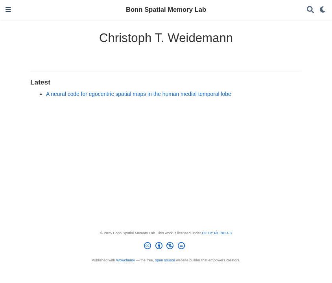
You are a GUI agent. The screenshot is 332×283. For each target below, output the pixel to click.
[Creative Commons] (166, 247)
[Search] (310, 10)
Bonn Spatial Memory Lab (166, 9)
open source (165, 260)
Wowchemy (125, 260)
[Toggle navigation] (8, 10)
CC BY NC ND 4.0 (217, 233)
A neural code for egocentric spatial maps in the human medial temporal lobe (138, 94)
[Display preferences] (322, 10)
